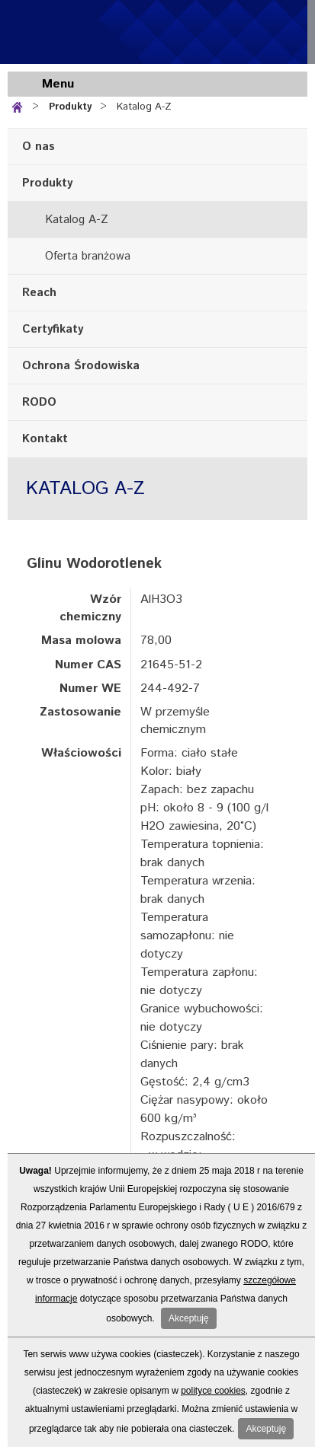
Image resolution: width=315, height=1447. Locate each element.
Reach (39, 293)
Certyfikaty (52, 329)
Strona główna (20, 105)
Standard (99, 32)
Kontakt (45, 439)
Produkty (70, 107)
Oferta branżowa (87, 256)
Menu (58, 84)
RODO (39, 402)
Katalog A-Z (144, 107)
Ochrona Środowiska (81, 366)
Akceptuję (189, 1318)
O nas (38, 147)
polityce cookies (213, 1390)
